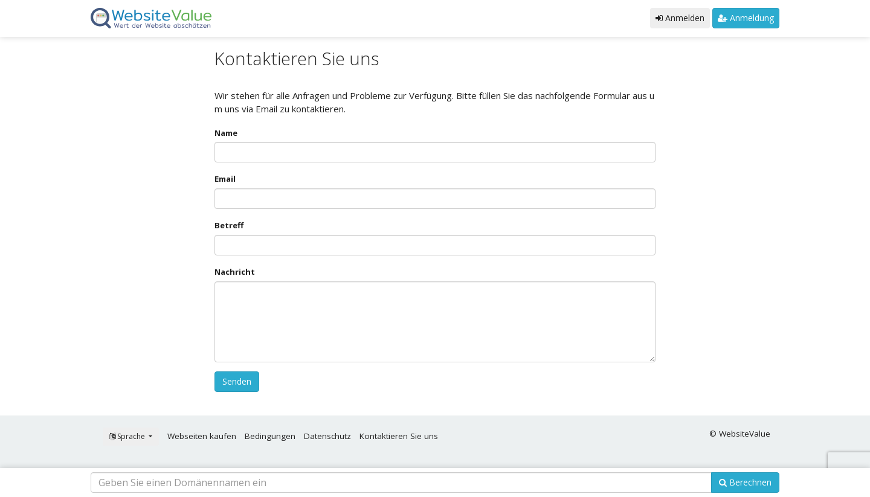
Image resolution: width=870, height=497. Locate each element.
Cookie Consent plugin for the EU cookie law (767, 472)
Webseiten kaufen (201, 436)
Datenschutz (327, 436)
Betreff (228, 225)
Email (225, 178)
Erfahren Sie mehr (754, 426)
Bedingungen (270, 436)
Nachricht (234, 271)
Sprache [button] (128, 436)
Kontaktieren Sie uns (398, 436)
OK (767, 452)
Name (225, 132)
